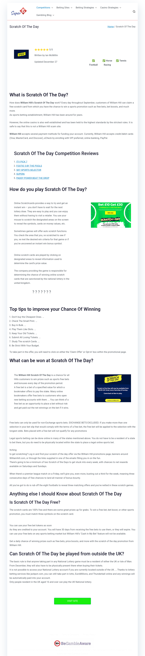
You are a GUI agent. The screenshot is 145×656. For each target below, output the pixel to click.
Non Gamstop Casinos (78, 653)
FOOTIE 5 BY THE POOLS (29, 166)
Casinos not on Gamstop (24, 650)
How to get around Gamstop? (77, 650)
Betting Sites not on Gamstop (50, 650)
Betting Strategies (86, 8)
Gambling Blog (45, 15)
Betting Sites (64, 8)
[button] (51, 8)
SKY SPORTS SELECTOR (28, 170)
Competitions (44, 8)
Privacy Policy (89, 634)
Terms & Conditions (70, 634)
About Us (54, 634)
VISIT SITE (72, 601)
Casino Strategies (110, 8)
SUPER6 (20, 174)
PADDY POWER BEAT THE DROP (32, 178)
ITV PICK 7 (21, 161)
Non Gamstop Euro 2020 (104, 650)
